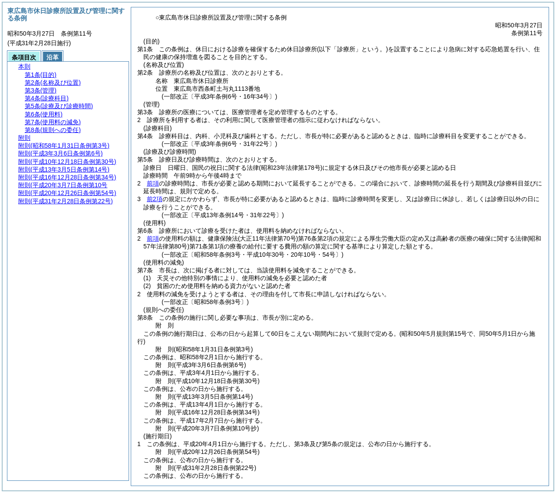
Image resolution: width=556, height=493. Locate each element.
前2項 (154, 198)
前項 (153, 183)
